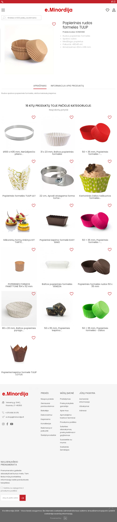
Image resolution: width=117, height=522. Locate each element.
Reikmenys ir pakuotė (46, 429)
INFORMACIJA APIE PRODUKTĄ (67, 85)
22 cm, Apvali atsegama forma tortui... (57, 197)
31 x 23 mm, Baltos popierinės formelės (57, 153)
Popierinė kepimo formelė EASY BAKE (57, 241)
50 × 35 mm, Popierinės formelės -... (95, 153)
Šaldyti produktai (48, 435)
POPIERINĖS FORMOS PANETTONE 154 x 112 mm (19, 285)
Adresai (82, 410)
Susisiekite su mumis (66, 441)
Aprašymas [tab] (39, 85)
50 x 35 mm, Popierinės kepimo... (57, 329)
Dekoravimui (46, 415)
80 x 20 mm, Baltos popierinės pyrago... (19, 329)
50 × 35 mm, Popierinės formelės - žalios (95, 329)
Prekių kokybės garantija (67, 405)
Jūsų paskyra (87, 393)
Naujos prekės (47, 399)
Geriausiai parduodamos (47, 405)
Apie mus (64, 410)
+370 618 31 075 (12, 412)
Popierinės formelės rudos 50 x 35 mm (95, 285)
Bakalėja (45, 410)
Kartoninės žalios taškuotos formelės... (95, 197)
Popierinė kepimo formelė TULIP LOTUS (19, 373)
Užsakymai (84, 406)
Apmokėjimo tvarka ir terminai (67, 416)
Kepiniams (45, 419)
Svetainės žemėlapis (64, 448)
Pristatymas (65, 399)
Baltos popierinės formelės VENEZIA (57, 285)
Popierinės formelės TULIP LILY (19, 195)
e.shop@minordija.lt (15, 417)
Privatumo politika (68, 422)
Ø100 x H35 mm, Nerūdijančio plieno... (19, 153)
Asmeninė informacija (84, 400)
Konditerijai (46, 423)
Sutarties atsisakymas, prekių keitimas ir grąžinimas (67, 431)
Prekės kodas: (69, 32)
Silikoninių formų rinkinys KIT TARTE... (19, 241)
